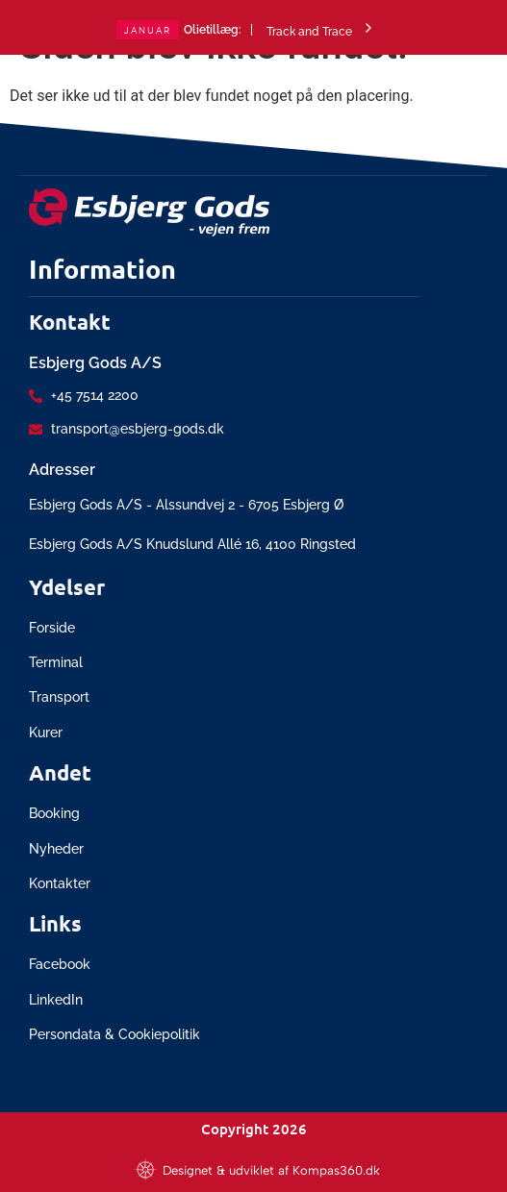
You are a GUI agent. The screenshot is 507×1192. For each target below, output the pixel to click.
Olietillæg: (212, 30)
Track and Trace (321, 29)
